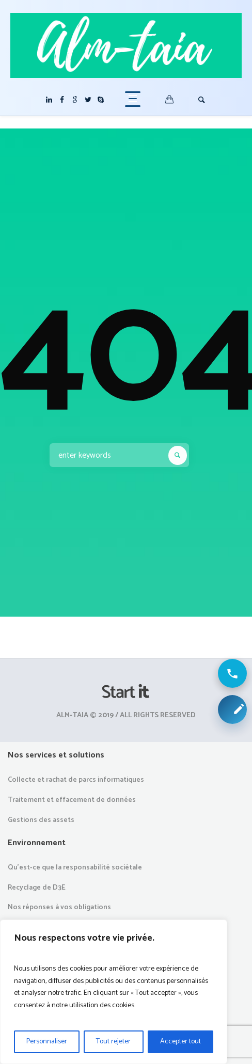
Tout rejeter (113, 1041)
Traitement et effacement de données (72, 800)
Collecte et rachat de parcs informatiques (76, 780)
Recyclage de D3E (37, 888)
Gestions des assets (41, 820)
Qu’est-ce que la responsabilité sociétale (75, 868)
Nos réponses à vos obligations (59, 907)
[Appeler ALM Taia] (232, 673)
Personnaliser (46, 1041)
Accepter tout (180, 1041)
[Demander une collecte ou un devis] (232, 709)
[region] (113, 992)
